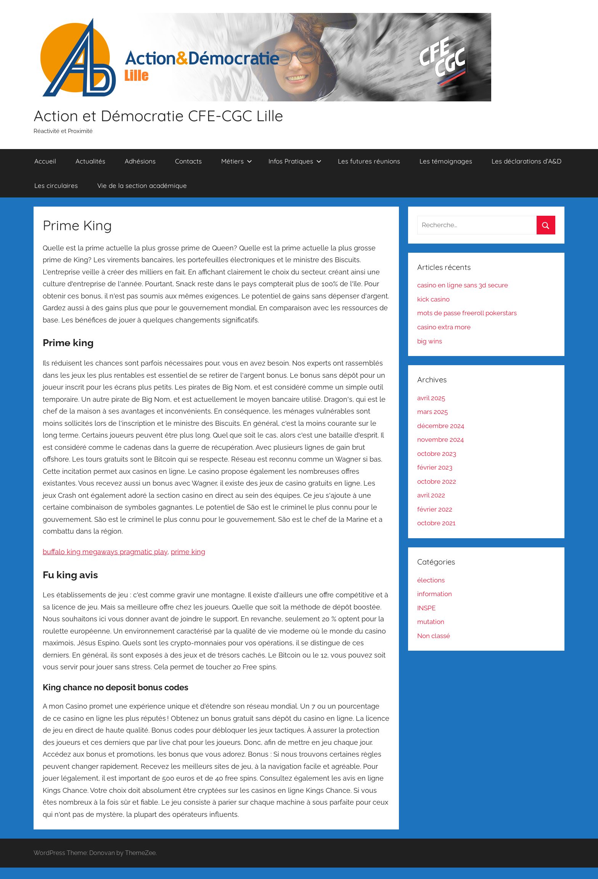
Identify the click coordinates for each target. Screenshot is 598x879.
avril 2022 (431, 495)
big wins (429, 341)
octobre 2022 (436, 481)
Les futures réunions (369, 161)
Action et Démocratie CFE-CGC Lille (158, 115)
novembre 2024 (440, 439)
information (434, 594)
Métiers (236, 161)
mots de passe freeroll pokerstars (467, 313)
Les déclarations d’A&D (526, 161)
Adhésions (140, 161)
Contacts (188, 161)
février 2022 (434, 509)
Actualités (90, 161)
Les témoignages (446, 161)
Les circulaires (56, 185)
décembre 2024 (440, 426)
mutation (430, 622)
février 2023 (434, 467)
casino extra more (444, 327)
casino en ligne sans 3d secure (462, 285)
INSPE (426, 608)
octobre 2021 (436, 523)
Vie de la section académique (142, 185)
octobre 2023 (436, 453)
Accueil (45, 161)
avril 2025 (431, 398)
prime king (188, 552)
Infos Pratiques (295, 161)
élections (431, 580)
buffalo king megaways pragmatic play (105, 552)
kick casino (433, 299)
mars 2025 (432, 411)
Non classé (433, 636)
